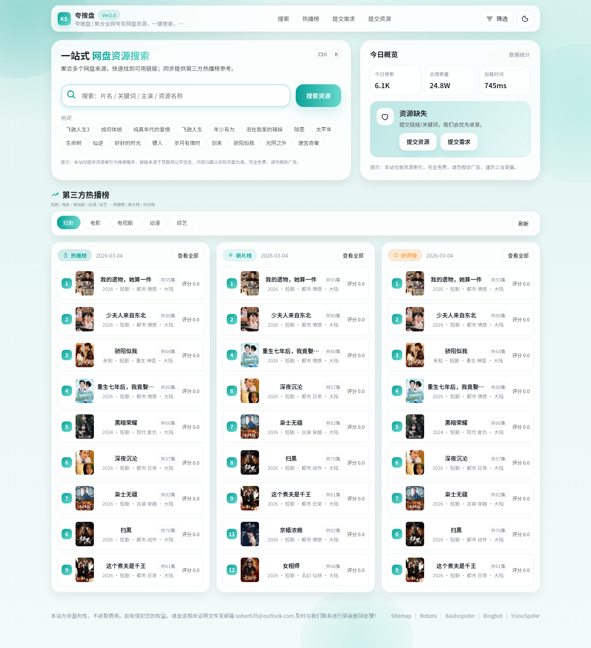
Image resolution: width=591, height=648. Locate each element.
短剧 (68, 222)
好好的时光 (128, 142)
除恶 (299, 129)
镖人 (157, 142)
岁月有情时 (187, 142)
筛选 (497, 18)
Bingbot (493, 615)
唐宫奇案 (308, 142)
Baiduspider (460, 615)
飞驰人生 (191, 129)
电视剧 (125, 222)
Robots (428, 615)
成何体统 (111, 129)
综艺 (182, 222)
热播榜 (310, 18)
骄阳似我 (244, 142)
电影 (95, 222)
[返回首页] (123, 18)
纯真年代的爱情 (151, 129)
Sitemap (401, 615)
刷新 (523, 223)
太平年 (324, 129)
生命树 (74, 142)
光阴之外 (276, 142)
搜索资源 (318, 95)
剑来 (217, 142)
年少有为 (224, 129)
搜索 (283, 18)
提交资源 (379, 18)
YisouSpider (525, 615)
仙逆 (98, 142)
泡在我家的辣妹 (264, 129)
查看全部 (187, 255)
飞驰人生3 (78, 129)
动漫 (155, 222)
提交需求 (343, 18)
